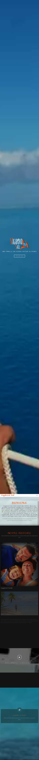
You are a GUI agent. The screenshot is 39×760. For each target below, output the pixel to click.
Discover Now (19, 256)
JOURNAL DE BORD (19, 716)
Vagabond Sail (7, 495)
